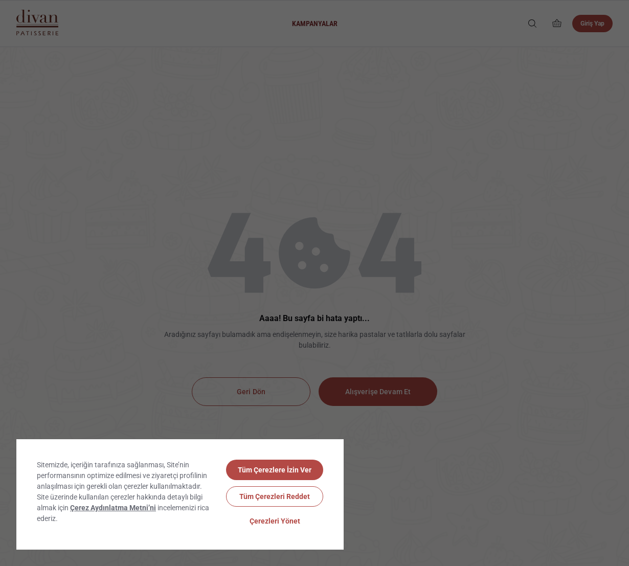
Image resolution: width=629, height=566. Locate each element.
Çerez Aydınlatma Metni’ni (113, 508)
